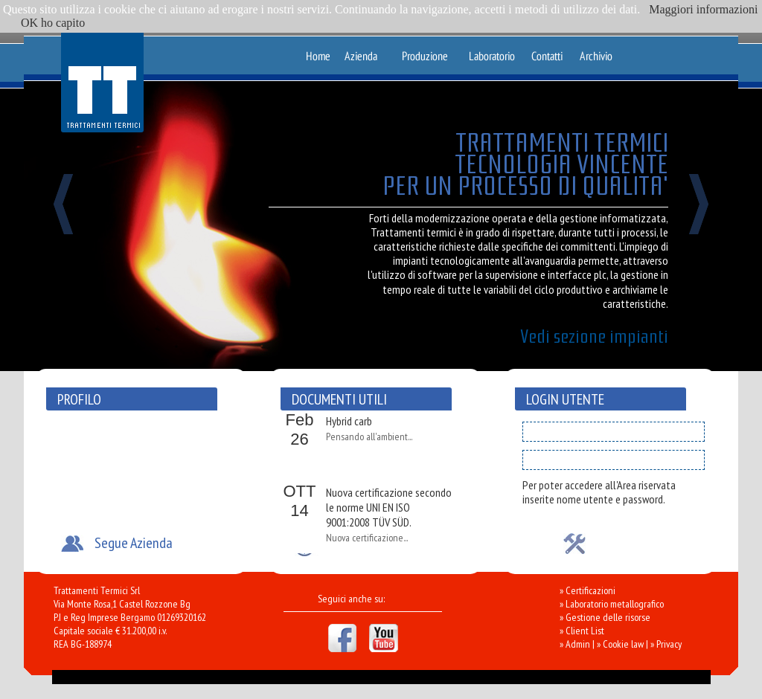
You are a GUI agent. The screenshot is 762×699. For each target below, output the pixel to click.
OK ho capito (53, 22)
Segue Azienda (134, 543)
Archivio (596, 50)
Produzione (425, 50)
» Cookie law (620, 644)
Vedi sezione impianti (594, 336)
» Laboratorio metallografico (612, 604)
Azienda (364, 50)
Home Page (318, 50)
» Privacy (666, 644)
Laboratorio (491, 50)
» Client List (582, 630)
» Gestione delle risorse (605, 617)
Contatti (551, 50)
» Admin (575, 644)
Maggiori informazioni (703, 9)
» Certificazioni (587, 590)
